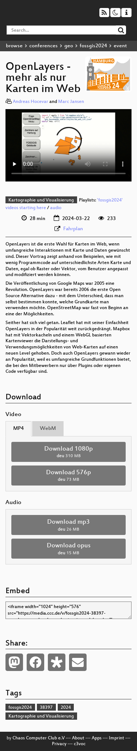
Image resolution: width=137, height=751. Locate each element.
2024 (66, 707)
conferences (43, 46)
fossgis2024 (93, 46)
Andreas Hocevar (30, 101)
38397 (46, 707)
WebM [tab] (48, 429)
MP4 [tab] (18, 429)
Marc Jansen (71, 101)
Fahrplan (73, 229)
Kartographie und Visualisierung (41, 200)
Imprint (116, 738)
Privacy (59, 744)
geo (68, 46)
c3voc (79, 744)
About (78, 738)
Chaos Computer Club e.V (38, 738)
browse (14, 46)
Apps (97, 738)
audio (55, 208)
